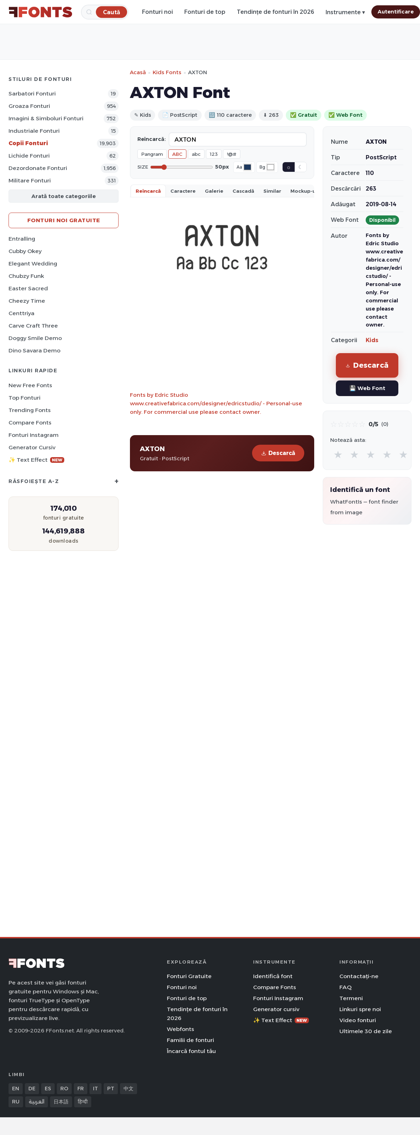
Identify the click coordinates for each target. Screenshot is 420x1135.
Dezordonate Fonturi (38, 168)
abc (196, 154)
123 (214, 154)
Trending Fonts (30, 410)
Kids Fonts (167, 72)
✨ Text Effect (36, 459)
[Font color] (247, 167)
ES (48, 1088)
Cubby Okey (25, 251)
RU (16, 1101)
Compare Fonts (30, 422)
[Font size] (181, 167)
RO (64, 1088)
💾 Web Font (367, 388)
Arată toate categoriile (63, 196)
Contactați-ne (358, 976)
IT (95, 1088)
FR (80, 1088)
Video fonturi (357, 1020)
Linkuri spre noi (360, 1009)
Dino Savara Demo (34, 350)
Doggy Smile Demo (35, 338)
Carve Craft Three (33, 325)
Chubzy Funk (26, 276)
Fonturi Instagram (34, 435)
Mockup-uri (304, 191)
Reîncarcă (148, 191)
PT (110, 1088)
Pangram (152, 154)
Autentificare (396, 12)
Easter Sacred (28, 288)
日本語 (61, 1101)
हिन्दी (83, 1101)
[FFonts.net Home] (40, 12)
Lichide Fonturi (29, 155)
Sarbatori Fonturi (32, 93)
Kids (372, 340)
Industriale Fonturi (34, 130)
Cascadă (243, 191)
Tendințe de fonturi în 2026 (275, 12)
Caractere (183, 191)
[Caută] (111, 12)
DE (32, 1088)
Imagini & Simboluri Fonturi (46, 118)
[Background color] (270, 167)
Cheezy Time (27, 300)
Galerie (214, 191)
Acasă (138, 72)
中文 (128, 1088)
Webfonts (180, 1029)
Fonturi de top (204, 12)
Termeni (351, 998)
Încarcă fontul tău (191, 1051)
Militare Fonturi (30, 180)
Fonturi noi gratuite (63, 220)
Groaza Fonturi (29, 106)
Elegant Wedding (33, 263)
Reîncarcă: (151, 139)
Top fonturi (24, 397)
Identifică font (273, 976)
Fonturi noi (157, 12)
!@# (231, 154)
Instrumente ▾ (345, 12)
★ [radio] (338, 454)
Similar (272, 191)
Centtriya (21, 313)
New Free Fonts (30, 385)
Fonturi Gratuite (189, 976)
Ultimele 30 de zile (365, 1031)
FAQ (345, 987)
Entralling (22, 238)
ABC (177, 154)
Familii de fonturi (190, 1040)
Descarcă (278, 453)
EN (15, 1088)
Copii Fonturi (28, 143)
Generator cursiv (32, 447)
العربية (36, 1101)
